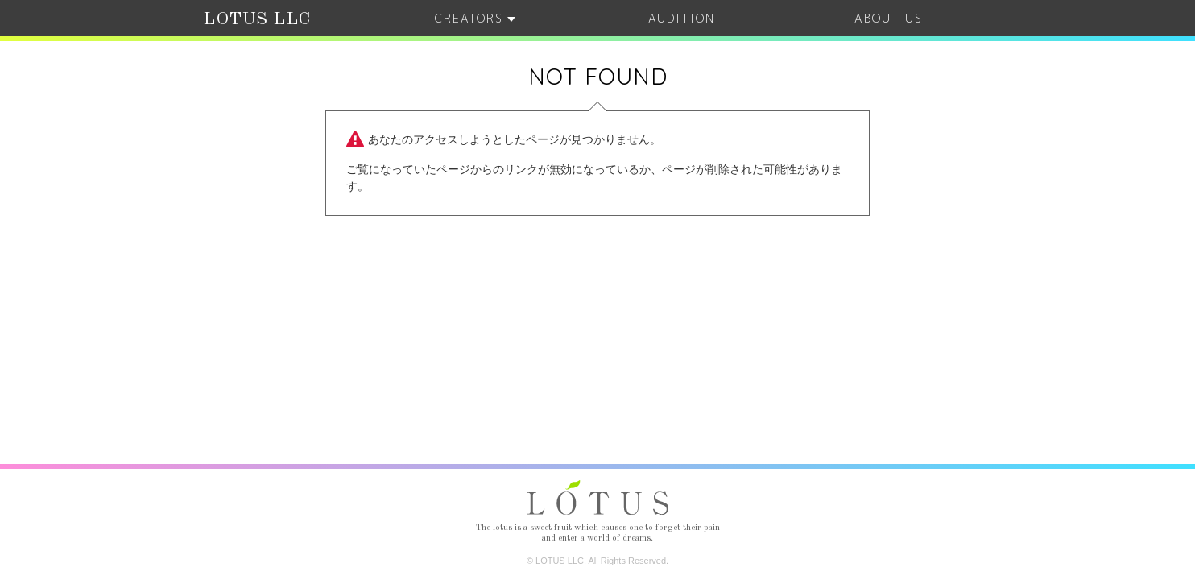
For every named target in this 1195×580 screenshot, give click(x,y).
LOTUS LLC (257, 19)
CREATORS (475, 18)
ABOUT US (888, 18)
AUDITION (681, 18)
